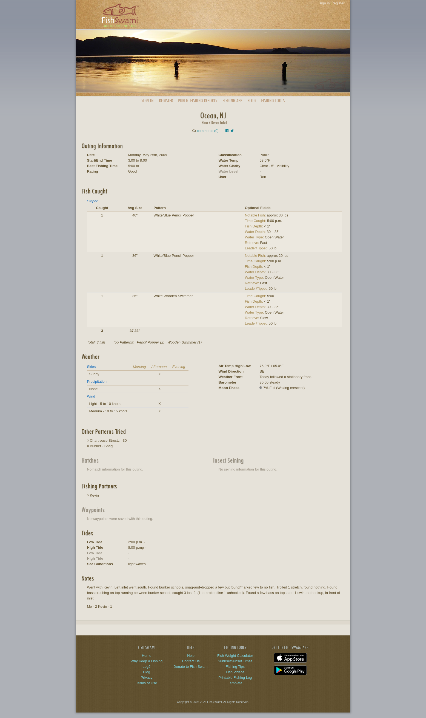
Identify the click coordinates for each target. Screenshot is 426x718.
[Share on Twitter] (232, 131)
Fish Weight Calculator (235, 656)
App (232, 100)
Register (166, 100)
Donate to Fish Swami (190, 666)
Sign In (147, 100)
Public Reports (197, 100)
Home (146, 656)
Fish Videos (235, 672)
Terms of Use (146, 683)
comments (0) (207, 131)
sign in (324, 3)
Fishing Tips (235, 666)
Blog (251, 100)
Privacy (147, 677)
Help (191, 656)
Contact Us (190, 661)
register (338, 3)
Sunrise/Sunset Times (235, 661)
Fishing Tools (273, 100)
